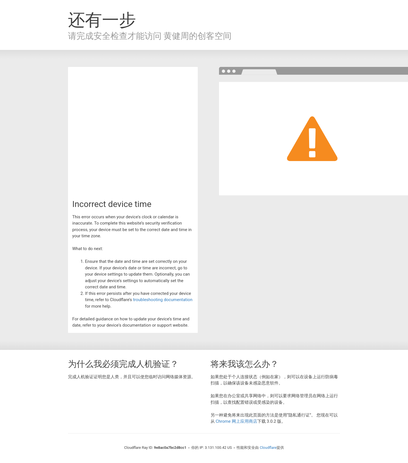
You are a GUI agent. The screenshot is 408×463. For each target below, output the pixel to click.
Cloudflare (268, 447)
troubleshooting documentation (162, 299)
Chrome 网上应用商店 (236, 421)
